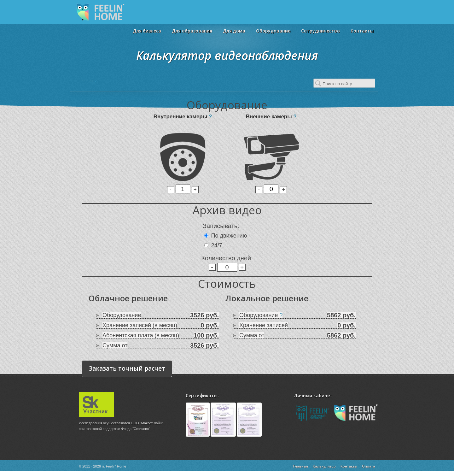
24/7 (216, 245)
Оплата (368, 466)
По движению (229, 236)
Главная (86, 81)
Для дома (234, 31)
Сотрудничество (320, 31)
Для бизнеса (147, 31)
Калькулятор (324, 466)
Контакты (362, 31)
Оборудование (273, 31)
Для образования (192, 31)
